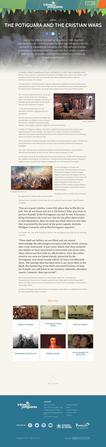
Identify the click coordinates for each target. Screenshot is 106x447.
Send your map (71, 412)
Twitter (37, 425)
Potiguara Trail (53, 5)
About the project (49, 405)
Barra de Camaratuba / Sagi (53, 407)
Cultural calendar (72, 410)
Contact (69, 415)
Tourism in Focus (82, 426)
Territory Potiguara (72, 405)
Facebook (30, 425)
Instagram (44, 425)
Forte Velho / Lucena (50, 417)
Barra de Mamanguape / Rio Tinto (53, 413)
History (68, 407)
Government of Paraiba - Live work (64, 426)
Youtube (50, 425)
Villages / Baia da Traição (52, 410)
